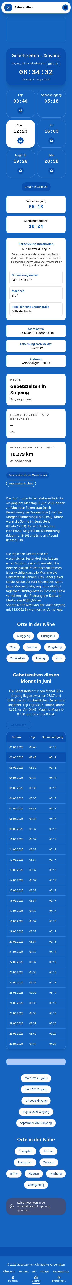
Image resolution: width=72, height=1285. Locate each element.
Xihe (13, 647)
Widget (44, 1271)
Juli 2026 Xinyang (36, 1100)
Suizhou (32, 647)
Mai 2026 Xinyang (36, 1078)
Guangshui (48, 636)
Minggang (23, 636)
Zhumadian (17, 658)
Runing (40, 658)
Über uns (9, 1271)
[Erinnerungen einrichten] (20, 110)
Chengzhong (36, 1185)
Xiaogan (34, 1173)
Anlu (59, 658)
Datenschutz (61, 1271)
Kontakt (23, 1271)
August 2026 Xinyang (36, 1112)
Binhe (13, 1173)
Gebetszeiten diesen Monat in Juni (28, 475)
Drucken (18, 725)
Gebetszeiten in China (21, 483)
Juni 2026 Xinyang (36, 1089)
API (34, 1271)
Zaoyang (48, 1162)
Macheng (56, 1173)
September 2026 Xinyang (36, 1123)
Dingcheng (55, 647)
